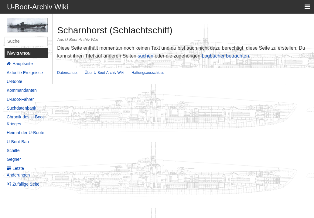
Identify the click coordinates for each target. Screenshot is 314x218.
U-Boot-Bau (18, 141)
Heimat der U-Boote (25, 132)
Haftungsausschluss (147, 73)
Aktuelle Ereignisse (25, 72)
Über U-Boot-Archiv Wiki (104, 73)
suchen (145, 55)
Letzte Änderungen (18, 171)
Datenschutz (67, 73)
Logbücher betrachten (225, 55)
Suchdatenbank (21, 108)
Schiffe (13, 150)
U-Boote (14, 81)
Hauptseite (22, 63)
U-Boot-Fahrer (20, 99)
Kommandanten (22, 90)
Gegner (14, 159)
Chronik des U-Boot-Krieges (26, 120)
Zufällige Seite (25, 184)
